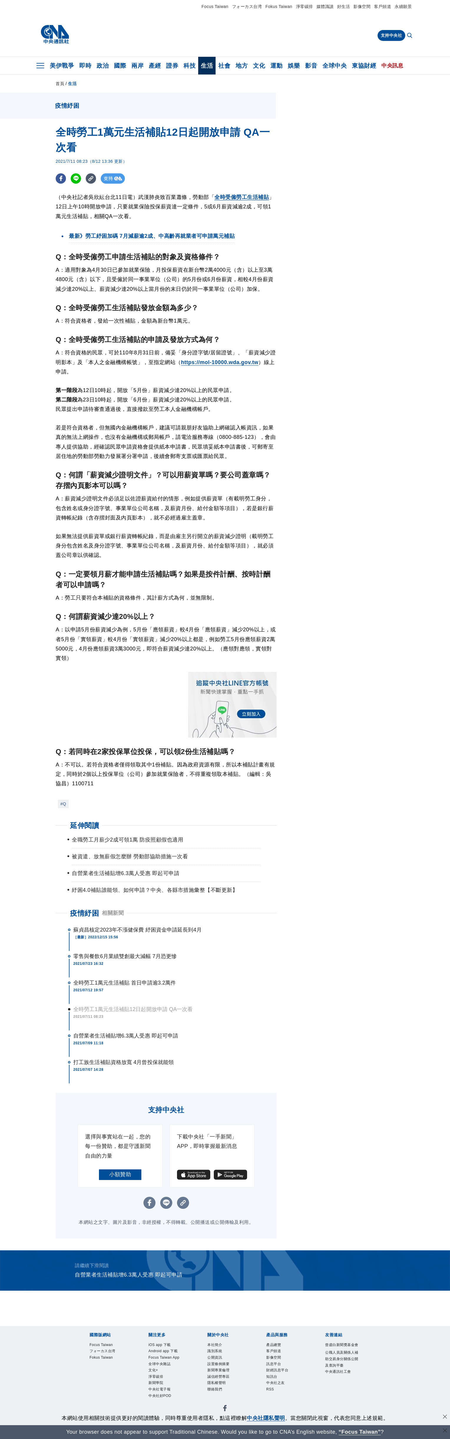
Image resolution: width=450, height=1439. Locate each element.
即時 (85, 65)
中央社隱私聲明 (266, 1418)
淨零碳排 (304, 6)
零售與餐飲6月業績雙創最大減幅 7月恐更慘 (125, 956)
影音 (311, 65)
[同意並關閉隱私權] (445, 1417)
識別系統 (215, 1352)
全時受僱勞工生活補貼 (241, 197)
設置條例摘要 (219, 1365)
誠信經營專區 (219, 1378)
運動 (276, 65)
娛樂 (294, 65)
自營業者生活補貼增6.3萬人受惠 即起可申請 (125, 1036)
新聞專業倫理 (219, 1371)
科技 (189, 65)
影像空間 (361, 6)
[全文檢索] (410, 36)
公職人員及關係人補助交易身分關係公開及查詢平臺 (341, 1366)
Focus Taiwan (214, 6)
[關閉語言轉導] (445, 1431)
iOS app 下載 (160, 1345)
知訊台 (272, 1378)
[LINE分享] (76, 178)
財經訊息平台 (278, 1371)
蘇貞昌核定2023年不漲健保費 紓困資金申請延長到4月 (137, 930)
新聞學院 (156, 1384)
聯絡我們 (215, 1391)
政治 (103, 65)
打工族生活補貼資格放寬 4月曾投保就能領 (123, 1062)
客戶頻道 (382, 6)
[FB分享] (61, 178)
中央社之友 (276, 1384)
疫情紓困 (84, 913)
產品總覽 (274, 1345)
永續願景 (403, 6)
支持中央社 (391, 35)
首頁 (60, 83)
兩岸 (137, 65)
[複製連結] (91, 178)
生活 (207, 65)
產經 (155, 65)
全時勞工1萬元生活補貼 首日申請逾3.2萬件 (124, 983)
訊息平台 (274, 1365)
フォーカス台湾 (247, 6)
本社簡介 (215, 1345)
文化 (259, 65)
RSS (270, 1391)
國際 (120, 65)
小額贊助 (120, 1174)
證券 (172, 65)
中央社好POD (160, 1397)
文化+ (153, 1371)
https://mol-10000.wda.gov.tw (220, 362)
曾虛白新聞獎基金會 (341, 1348)
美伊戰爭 (62, 65)
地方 (242, 65)
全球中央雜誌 (160, 1365)
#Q (63, 803)
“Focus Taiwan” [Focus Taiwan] (360, 1432)
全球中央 (334, 65)
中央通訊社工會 (339, 1379)
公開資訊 (215, 1358)
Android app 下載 (163, 1352)
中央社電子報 (160, 1391)
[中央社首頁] (55, 34)
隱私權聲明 (217, 1384)
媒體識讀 (325, 6)
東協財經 (364, 65)
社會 (224, 65)
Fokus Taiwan (278, 6)
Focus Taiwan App (164, 1358)
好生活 (343, 6)
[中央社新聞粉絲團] (225, 1411)
